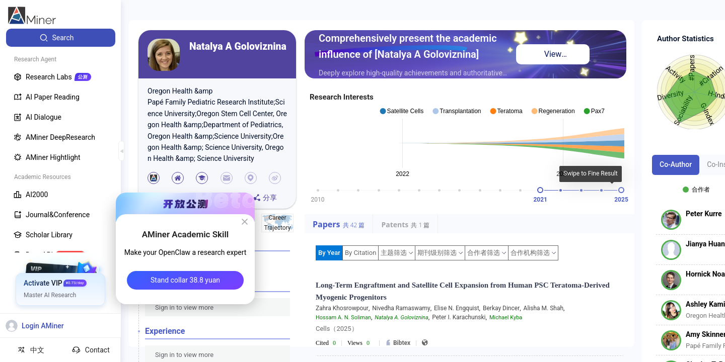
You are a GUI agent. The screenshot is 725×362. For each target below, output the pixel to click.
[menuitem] (60, 38)
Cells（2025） (337, 328)
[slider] (540, 190)
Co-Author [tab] (676, 164)
